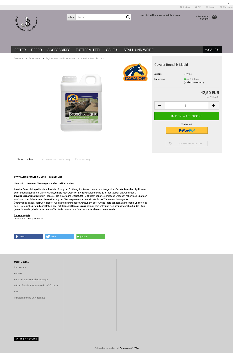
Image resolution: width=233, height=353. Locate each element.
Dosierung (82, 159)
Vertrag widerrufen (26, 339)
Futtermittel (88, 50)
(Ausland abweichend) (194, 82)
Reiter (20, 50)
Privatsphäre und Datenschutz (29, 297)
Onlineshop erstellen (104, 348)
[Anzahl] (186, 105)
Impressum (20, 267)
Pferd (36, 50)
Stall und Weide (138, 50)
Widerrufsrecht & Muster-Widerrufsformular (36, 285)
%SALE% (212, 50)
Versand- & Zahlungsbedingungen (31, 279)
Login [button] (210, 7)
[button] (198, 7)
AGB (16, 291)
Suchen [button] (185, 7)
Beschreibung (26, 159)
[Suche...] (71, 17)
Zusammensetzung (56, 159)
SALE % (112, 50)
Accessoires (58, 50)
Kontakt (18, 273)
